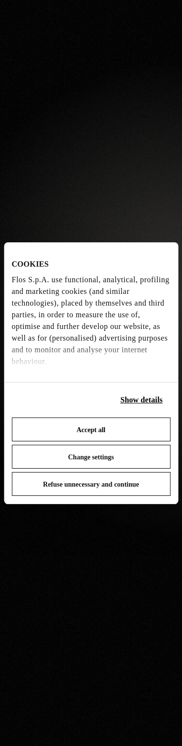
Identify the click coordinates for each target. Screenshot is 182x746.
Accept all (91, 430)
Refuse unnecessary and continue (91, 484)
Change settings (91, 457)
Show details (141, 400)
